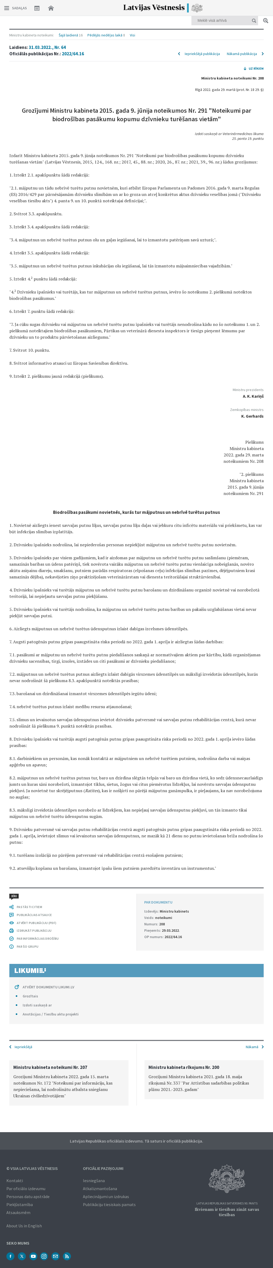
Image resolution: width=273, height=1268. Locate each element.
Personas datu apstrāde (28, 1196)
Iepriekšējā (23, 1046)
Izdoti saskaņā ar (37, 1005)
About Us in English (24, 1225)
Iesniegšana (94, 1180)
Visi (132, 35)
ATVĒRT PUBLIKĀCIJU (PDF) (36, 923)
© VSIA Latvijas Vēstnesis (32, 1168)
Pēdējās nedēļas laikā (104, 35)
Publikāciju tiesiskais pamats (109, 1204)
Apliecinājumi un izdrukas (106, 1196)
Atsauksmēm (18, 1212)
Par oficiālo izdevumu (25, 1188)
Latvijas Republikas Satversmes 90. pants (227, 1203)
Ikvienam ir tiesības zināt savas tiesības (227, 1212)
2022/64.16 (73, 54)
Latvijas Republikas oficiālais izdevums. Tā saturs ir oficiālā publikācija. (136, 1141)
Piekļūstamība (19, 1204)
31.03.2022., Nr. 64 (47, 47)
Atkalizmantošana (100, 1188)
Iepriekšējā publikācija (202, 53)
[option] (69, 1083)
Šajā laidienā (68, 35)
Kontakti (14, 1180)
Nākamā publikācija (242, 53)
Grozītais (30, 996)
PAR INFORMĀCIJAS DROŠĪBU (38, 938)
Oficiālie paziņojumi (103, 1168)
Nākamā (252, 1046)
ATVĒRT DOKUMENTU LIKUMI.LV (48, 987)
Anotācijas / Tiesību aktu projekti (51, 1014)
